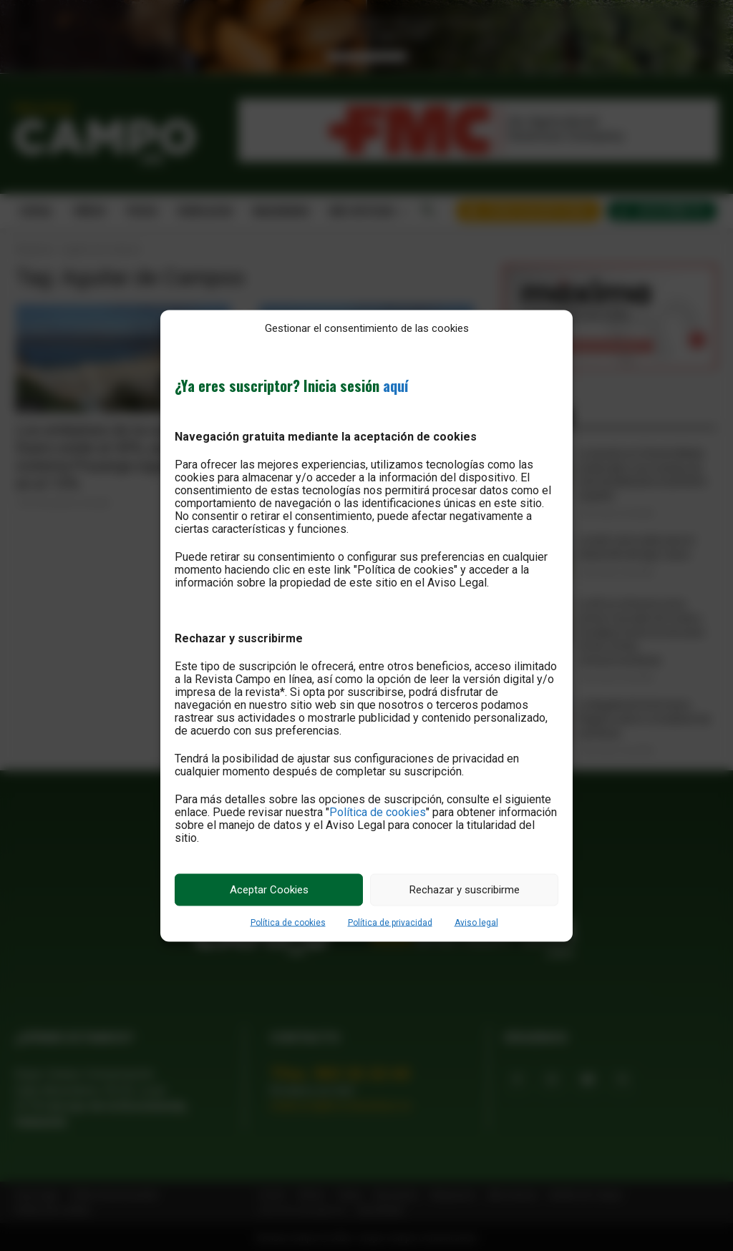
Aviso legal (476, 922)
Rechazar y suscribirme (464, 889)
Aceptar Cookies (269, 889)
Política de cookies (377, 811)
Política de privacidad (390, 922)
